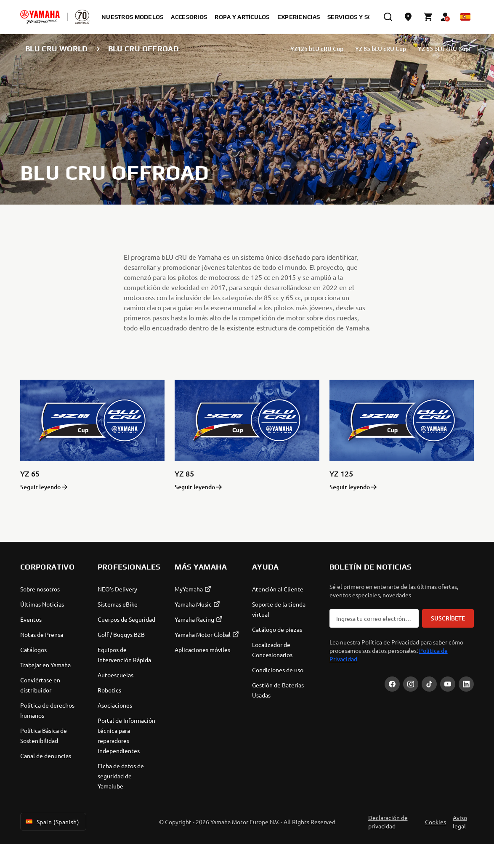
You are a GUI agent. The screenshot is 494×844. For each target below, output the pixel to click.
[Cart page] (428, 17)
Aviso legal (460, 822)
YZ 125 (341, 473)
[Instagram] (410, 684)
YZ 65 (30, 473)
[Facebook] (392, 684)
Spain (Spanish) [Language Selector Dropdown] (51, 822)
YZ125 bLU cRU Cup (316, 49)
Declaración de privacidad (388, 822)
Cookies (435, 821)
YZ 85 (184, 473)
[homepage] (40, 16)
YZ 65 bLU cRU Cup (443, 49)
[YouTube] (447, 684)
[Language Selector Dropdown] (465, 16)
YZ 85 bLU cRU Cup (380, 49)
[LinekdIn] (466, 684)
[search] (388, 16)
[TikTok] (429, 684)
